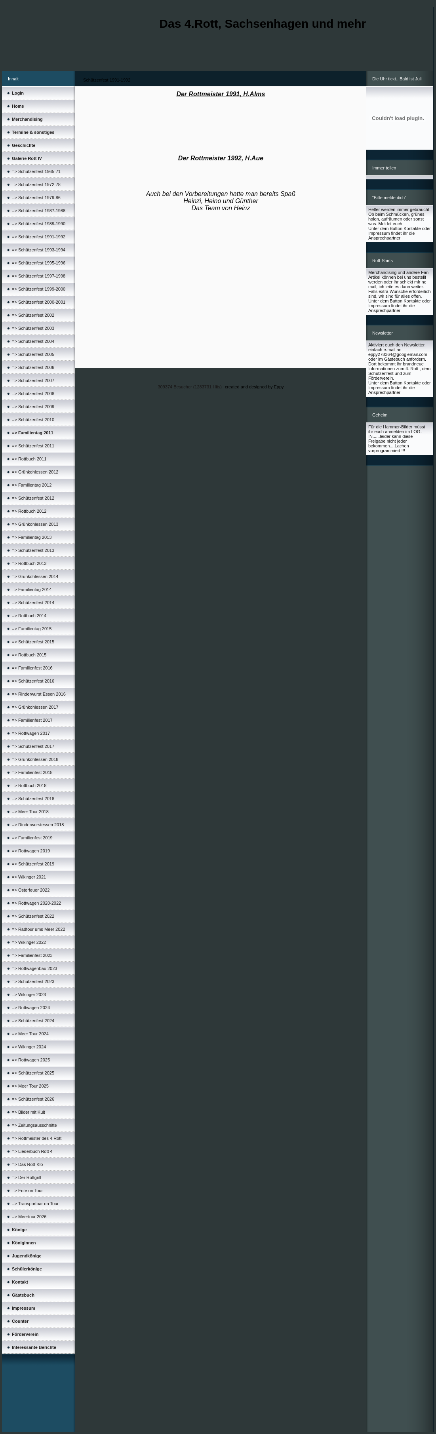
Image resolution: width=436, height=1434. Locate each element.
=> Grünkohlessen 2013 (35, 524)
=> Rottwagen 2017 (31, 733)
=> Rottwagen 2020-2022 (36, 903)
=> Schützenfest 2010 (33, 419)
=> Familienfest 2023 (32, 955)
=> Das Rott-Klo (27, 1164)
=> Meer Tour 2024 (30, 1033)
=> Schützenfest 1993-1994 (38, 249)
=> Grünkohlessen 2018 (35, 759)
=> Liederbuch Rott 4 (32, 1151)
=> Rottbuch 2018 (29, 785)
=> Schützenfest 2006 (33, 367)
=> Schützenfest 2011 (33, 445)
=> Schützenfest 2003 (33, 328)
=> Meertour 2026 (29, 1216)
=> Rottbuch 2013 (29, 563)
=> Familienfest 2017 (32, 720)
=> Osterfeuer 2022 (31, 890)
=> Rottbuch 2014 (29, 615)
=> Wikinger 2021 (29, 877)
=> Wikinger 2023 (29, 994)
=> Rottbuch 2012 (29, 511)
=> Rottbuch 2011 (29, 458)
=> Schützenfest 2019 (33, 864)
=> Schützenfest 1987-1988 (38, 210)
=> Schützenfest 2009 (33, 406)
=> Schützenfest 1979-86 (36, 197)
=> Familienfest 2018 (32, 772)
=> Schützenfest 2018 (33, 798)
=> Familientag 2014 (31, 589)
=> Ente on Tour (27, 1190)
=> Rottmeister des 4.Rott (36, 1138)
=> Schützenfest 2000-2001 (38, 302)
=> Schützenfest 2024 (33, 1020)
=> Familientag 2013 (31, 537)
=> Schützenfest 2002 (33, 315)
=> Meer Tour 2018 (30, 811)
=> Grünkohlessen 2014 (35, 576)
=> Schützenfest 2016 (33, 681)
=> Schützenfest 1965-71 (36, 171)
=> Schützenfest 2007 (33, 380)
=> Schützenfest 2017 (33, 746)
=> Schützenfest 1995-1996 (38, 263)
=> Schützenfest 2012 (33, 498)
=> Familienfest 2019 (32, 837)
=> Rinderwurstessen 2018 (38, 824)
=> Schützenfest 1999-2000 (38, 289)
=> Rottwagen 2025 (31, 1059)
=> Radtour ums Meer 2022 (38, 929)
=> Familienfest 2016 (32, 668)
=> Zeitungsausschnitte (34, 1125)
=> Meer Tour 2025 (30, 1086)
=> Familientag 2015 (31, 628)
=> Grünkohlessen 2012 (35, 472)
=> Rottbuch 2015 (29, 654)
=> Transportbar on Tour (35, 1203)
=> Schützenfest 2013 (33, 550)
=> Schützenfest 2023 (33, 981)
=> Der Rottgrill (26, 1177)
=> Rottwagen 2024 (31, 1007)
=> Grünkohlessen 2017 (35, 707)
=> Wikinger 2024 (29, 1046)
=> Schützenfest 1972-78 (36, 184)
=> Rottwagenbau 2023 (34, 968)
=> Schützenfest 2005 (33, 354)
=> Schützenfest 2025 (33, 1073)
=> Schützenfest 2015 (33, 641)
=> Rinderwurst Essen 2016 (39, 694)
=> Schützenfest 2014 (33, 602)
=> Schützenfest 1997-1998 (38, 276)
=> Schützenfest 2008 (33, 393)
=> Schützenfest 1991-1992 (38, 236)
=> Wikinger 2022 (29, 942)
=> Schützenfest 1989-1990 (38, 223)
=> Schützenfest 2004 (33, 341)
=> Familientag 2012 (31, 485)
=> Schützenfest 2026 (33, 1099)
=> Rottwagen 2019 (31, 850)
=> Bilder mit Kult (28, 1112)
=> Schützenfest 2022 (33, 916)
